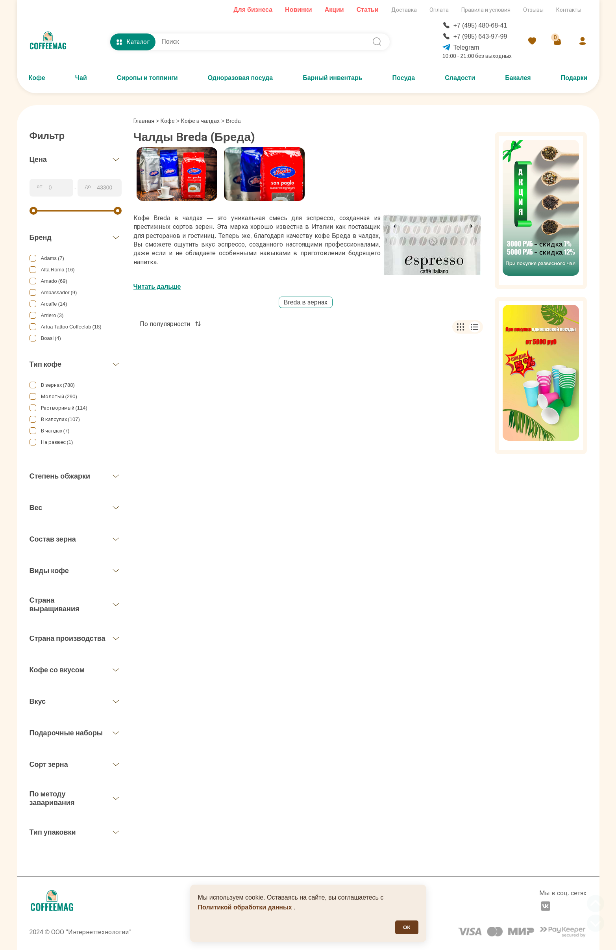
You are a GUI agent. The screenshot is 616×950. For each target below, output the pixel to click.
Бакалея (518, 78)
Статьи (368, 9)
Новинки (298, 9)
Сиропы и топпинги (147, 78)
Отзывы (533, 10)
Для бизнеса (252, 9)
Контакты (568, 10)
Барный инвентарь (332, 78)
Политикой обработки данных (246, 907)
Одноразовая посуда (240, 78)
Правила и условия (486, 10)
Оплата (439, 10)
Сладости (460, 78)
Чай (81, 78)
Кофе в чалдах (200, 121)
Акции (334, 9)
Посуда (403, 78)
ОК (407, 927)
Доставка (404, 10)
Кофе (37, 78)
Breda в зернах (306, 302)
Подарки (574, 78)
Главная (146, 121)
